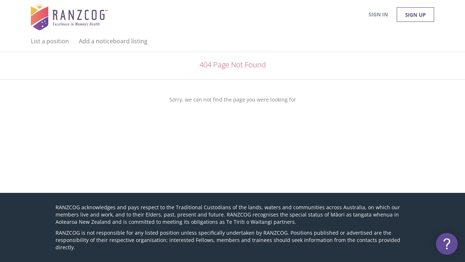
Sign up (415, 14)
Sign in (378, 14)
